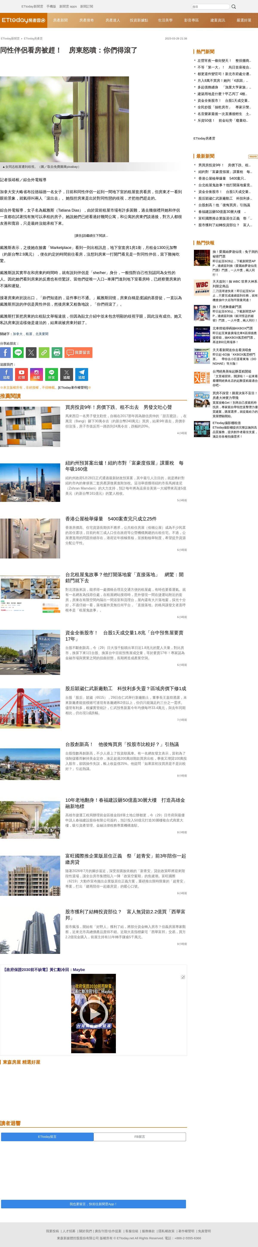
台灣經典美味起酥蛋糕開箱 (232, 371)
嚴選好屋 (244, 20)
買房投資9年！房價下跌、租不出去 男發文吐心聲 (118, 407)
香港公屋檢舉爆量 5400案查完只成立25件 (111, 518)
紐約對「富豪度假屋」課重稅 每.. (225, 172)
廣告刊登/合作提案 (108, 1231)
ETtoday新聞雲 (32, 2)
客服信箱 (131, 1231)
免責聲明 (204, 1231)
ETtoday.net (125, 1238)
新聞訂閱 (86, 2)
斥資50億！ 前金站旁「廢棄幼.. (223, 120)
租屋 (29, 334)
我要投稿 (52, 1231)
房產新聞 (60, 20)
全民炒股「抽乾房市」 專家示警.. (224, 107)
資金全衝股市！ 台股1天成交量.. (224, 100)
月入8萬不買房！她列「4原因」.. (223, 80)
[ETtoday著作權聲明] (73, 387)
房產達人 (113, 20)
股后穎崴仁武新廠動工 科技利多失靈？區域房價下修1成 (125, 688)
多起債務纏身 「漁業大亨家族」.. (224, 87)
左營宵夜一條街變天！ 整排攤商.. (224, 60)
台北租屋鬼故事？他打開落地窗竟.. (225, 185)
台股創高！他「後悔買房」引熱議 (224, 205)
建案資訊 (217, 20)
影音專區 (191, 20)
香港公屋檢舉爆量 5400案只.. (222, 178)
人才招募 (69, 1231)
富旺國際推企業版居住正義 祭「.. (225, 218)
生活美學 (165, 20)
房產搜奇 (86, 20)
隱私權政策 (166, 1231)
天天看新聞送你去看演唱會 (232, 350)
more (253, 156)
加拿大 (18, 334)
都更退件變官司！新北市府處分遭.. (224, 74)
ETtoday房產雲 (23, 20)
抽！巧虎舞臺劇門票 (227, 307)
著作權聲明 (186, 1231)
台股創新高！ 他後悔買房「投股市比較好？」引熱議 (122, 744)
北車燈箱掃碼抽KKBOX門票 (233, 328)
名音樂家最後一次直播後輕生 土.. (224, 114)
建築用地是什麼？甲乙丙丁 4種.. (222, 94)
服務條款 (148, 1231)
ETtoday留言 (47, 1136)
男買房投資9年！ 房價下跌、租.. (224, 165)
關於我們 (85, 1231)
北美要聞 (41, 334)
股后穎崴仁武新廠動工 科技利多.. (225, 198)
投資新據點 (139, 20)
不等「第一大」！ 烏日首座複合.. (224, 67)
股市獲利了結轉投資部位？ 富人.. (225, 225)
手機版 (51, 2)
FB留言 (139, 1136)
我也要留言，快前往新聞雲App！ (93, 1204)
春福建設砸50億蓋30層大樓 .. (222, 212)
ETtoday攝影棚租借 (227, 423)
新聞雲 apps (68, 2)
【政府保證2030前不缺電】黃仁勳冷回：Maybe (43, 970)
